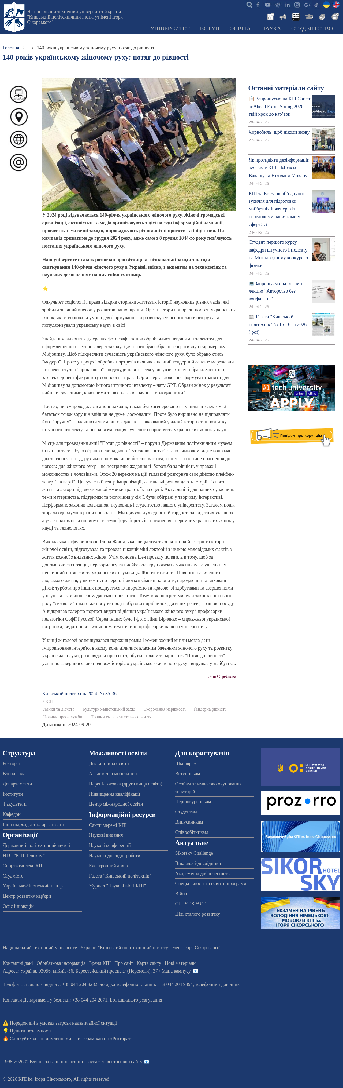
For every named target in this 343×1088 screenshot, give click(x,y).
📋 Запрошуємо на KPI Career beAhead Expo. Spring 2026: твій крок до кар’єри (279, 106)
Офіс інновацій (18, 906)
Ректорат (12, 763)
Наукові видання (106, 835)
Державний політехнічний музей (36, 845)
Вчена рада (14, 773)
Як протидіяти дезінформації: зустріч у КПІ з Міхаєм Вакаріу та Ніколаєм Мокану (279, 167)
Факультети (15, 804)
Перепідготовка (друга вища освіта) (125, 784)
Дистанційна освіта (109, 763)
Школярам (186, 763)
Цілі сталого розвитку (197, 914)
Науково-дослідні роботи (114, 855)
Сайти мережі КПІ (108, 825)
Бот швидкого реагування (136, 1000)
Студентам (186, 811)
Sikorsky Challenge (194, 853)
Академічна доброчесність (202, 873)
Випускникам (189, 822)
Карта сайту (149, 963)
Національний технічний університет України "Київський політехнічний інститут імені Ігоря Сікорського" (75, 17)
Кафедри (12, 814)
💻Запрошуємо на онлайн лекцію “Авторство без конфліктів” (275, 291)
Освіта (240, 28)
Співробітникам (191, 832)
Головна (11, 47)
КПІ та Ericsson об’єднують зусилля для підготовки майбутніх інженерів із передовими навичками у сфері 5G (277, 209)
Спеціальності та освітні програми (211, 883)
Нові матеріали (180, 963)
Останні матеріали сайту (286, 88)
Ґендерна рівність (210, 709)
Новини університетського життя (121, 717)
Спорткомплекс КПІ (23, 865)
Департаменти (17, 784)
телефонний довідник (217, 984)
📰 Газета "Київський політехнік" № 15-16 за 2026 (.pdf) (278, 324)
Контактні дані (18, 963)
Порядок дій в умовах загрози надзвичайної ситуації (63, 1023)
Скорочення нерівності (165, 709)
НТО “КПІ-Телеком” (24, 855)
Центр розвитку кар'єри (27, 896)
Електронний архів (108, 865)
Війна (181, 893)
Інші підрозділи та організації (33, 824)
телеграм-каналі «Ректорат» (104, 1038)
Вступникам (187, 773)
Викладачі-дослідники (198, 863)
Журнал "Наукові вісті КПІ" (117, 886)
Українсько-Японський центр (33, 886)
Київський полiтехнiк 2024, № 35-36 (79, 693)
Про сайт (123, 963)
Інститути (13, 794)
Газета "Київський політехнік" (120, 876)
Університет (170, 28)
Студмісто (13, 876)
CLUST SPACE (190, 904)
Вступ (209, 28)
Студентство (312, 28)
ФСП (48, 701)
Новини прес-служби (62, 717)
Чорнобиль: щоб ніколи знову (279, 132)
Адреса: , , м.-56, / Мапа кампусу (96, 971)
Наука (271, 28)
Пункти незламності (30, 1031)
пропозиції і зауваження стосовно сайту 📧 (105, 1061)
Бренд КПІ (100, 963)
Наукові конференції (110, 845)
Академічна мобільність (114, 773)
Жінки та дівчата (58, 709)
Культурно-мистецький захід (109, 709)
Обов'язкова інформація (61, 963)
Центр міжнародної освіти (116, 804)
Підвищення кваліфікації (114, 794)
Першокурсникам (193, 801)
